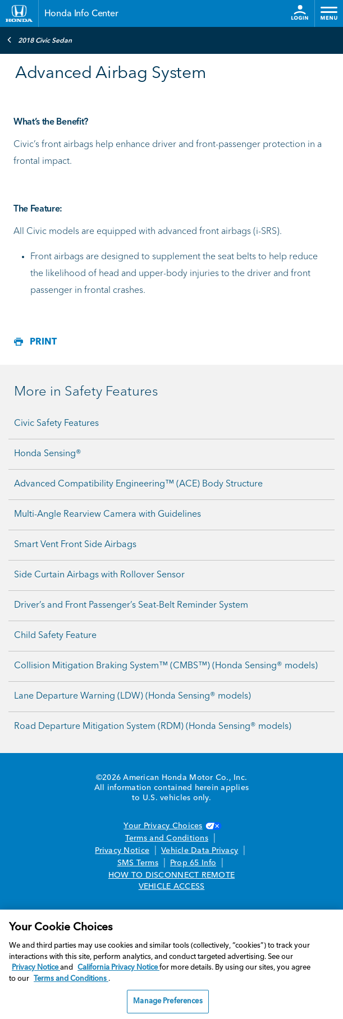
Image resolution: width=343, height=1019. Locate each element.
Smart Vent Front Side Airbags (75, 544)
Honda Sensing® (47, 453)
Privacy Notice (122, 851)
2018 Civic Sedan (39, 40)
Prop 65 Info (193, 863)
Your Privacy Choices (171, 826)
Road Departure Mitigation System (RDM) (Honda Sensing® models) (152, 726)
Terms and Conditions (166, 838)
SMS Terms (137, 863)
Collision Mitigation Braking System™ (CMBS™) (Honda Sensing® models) (166, 666)
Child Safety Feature (55, 635)
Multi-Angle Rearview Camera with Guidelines (107, 514)
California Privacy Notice (118, 967)
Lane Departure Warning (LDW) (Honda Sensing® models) (132, 696)
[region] (171, 964)
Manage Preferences (167, 1001)
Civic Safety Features (56, 423)
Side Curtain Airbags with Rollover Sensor (99, 575)
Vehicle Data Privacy (199, 851)
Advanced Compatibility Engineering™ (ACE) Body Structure (138, 484)
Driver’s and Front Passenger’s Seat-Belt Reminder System (131, 605)
